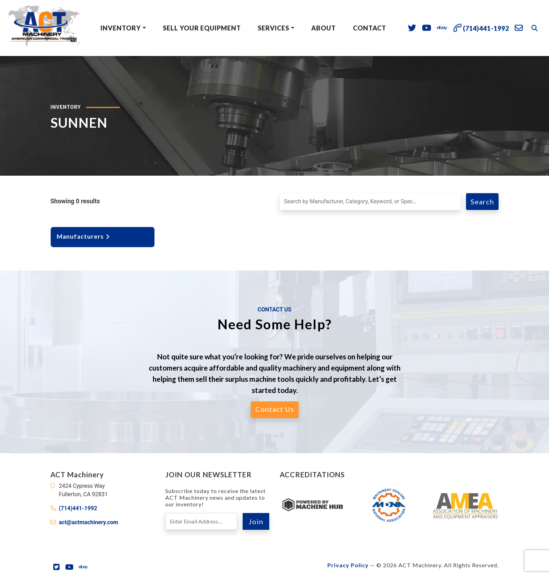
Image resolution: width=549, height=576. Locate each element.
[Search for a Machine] (370, 201)
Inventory (120, 28)
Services (273, 28)
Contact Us (274, 409)
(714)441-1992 (78, 508)
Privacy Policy (348, 565)
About (323, 28)
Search (482, 201)
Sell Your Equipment (202, 28)
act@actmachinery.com (88, 522)
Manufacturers (84, 236)
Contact (369, 28)
